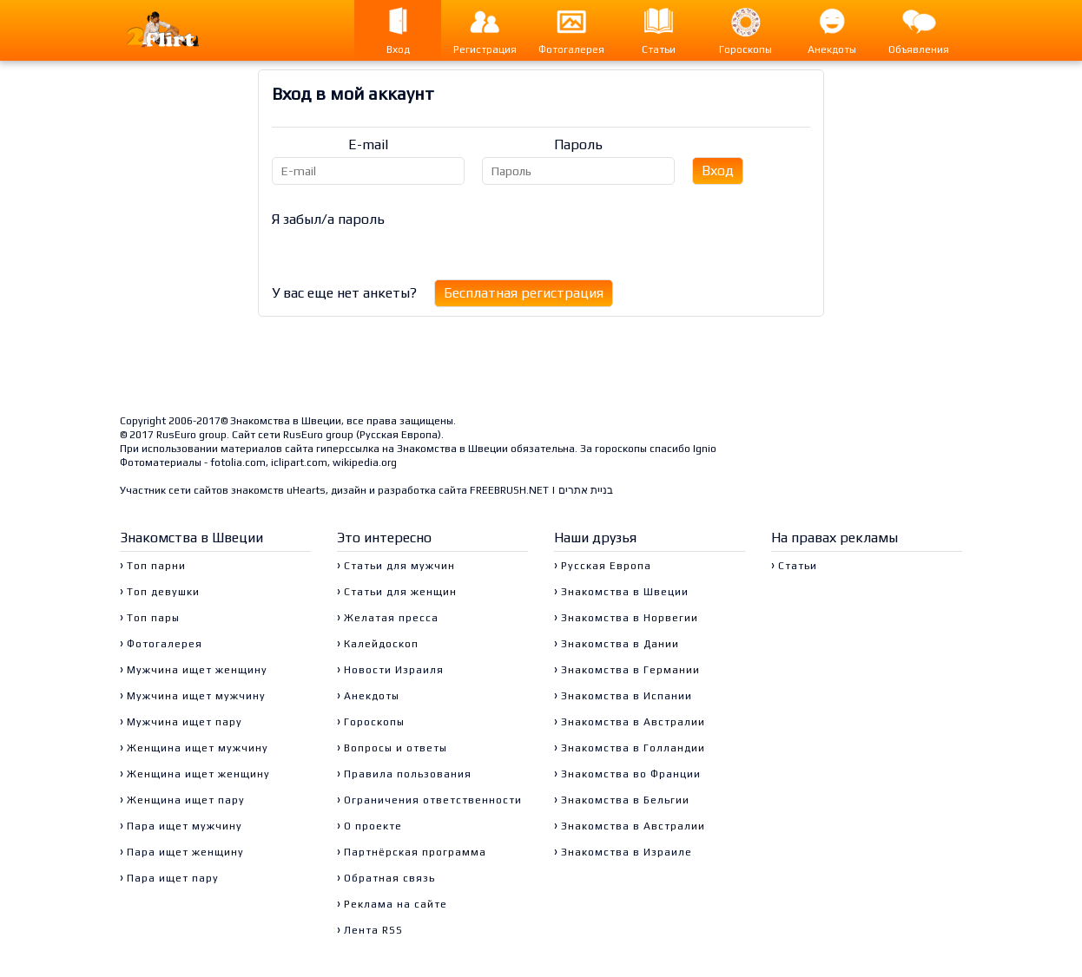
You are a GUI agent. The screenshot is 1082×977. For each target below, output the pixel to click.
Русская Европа (399, 435)
